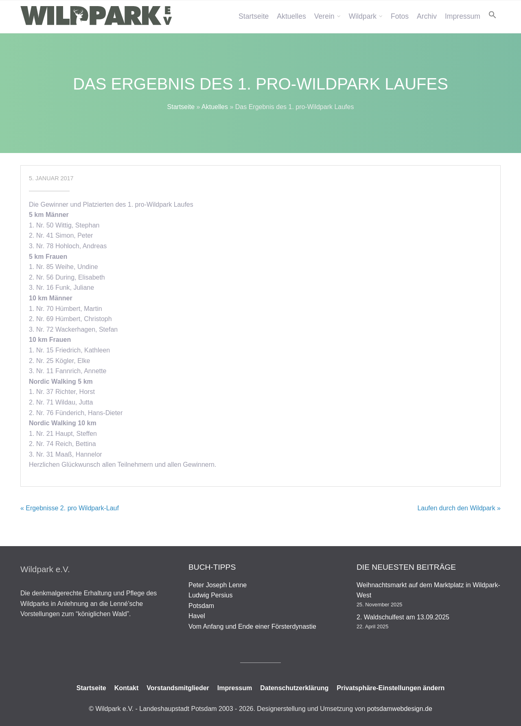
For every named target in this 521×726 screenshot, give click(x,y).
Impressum (462, 16)
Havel (196, 615)
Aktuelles (291, 16)
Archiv (427, 16)
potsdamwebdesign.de (399, 708)
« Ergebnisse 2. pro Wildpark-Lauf (69, 508)
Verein (324, 16)
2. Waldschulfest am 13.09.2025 (403, 617)
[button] (492, 15)
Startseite (254, 16)
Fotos (400, 16)
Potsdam (201, 605)
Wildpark (363, 16)
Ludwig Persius (210, 595)
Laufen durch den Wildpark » (459, 508)
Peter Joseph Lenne (217, 585)
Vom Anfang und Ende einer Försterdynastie (252, 626)
